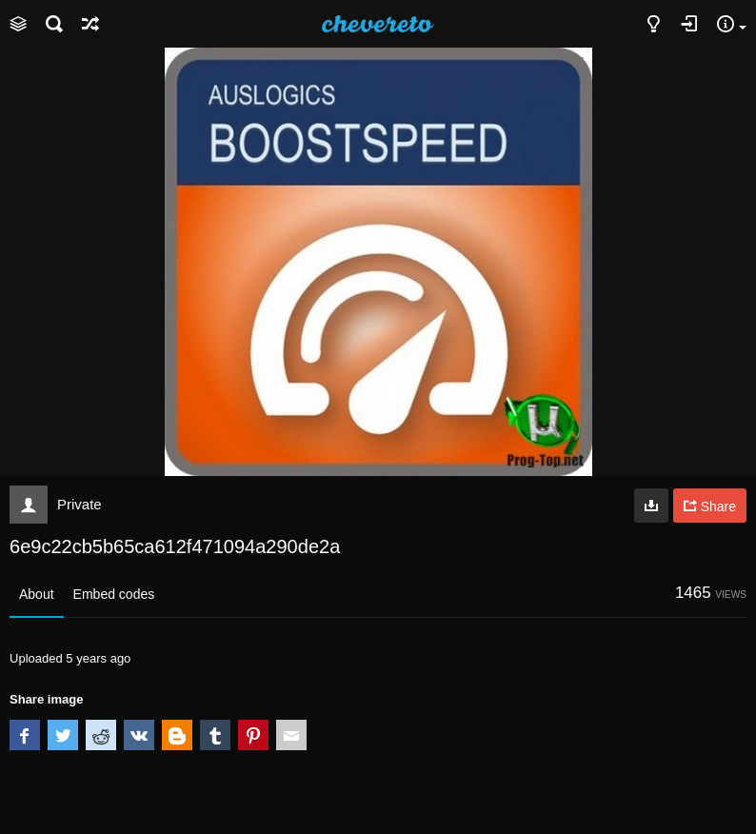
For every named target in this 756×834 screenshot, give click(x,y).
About (36, 594)
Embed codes (114, 594)
